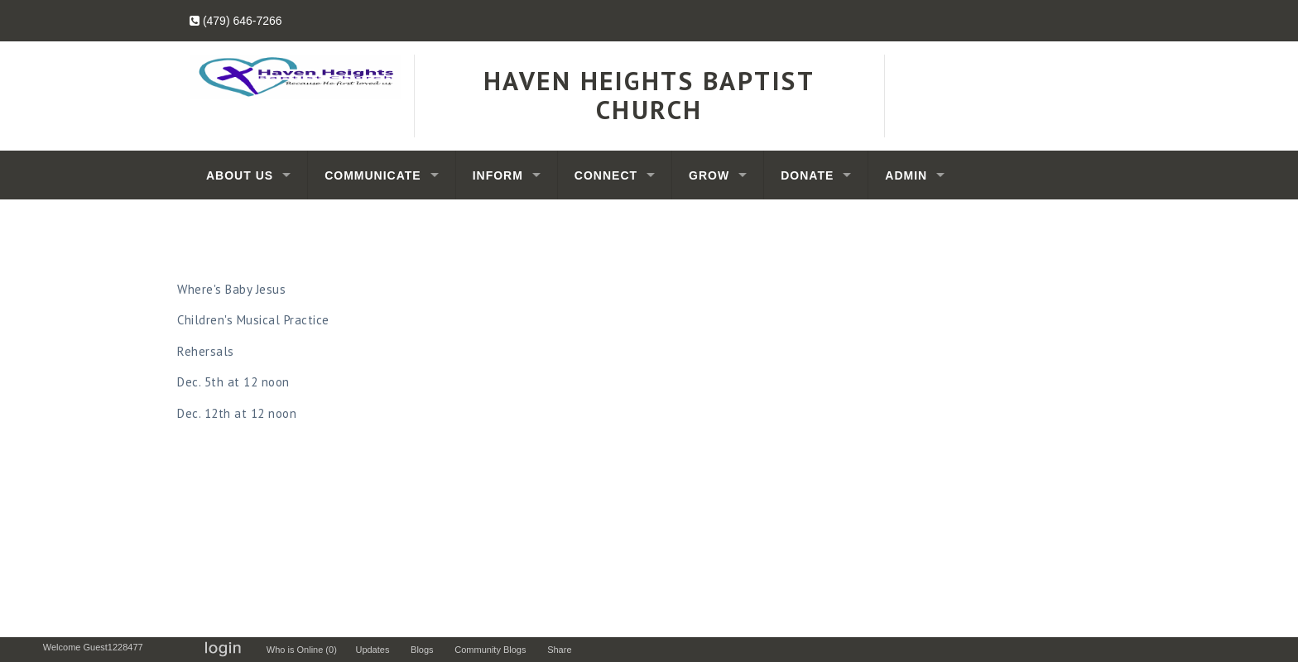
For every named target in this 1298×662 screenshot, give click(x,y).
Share (563, 650)
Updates (376, 650)
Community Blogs (493, 650)
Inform (498, 175)
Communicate (372, 175)
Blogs (426, 650)
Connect (605, 175)
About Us (239, 175)
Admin (906, 175)
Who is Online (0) (304, 650)
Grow (709, 175)
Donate (807, 175)
